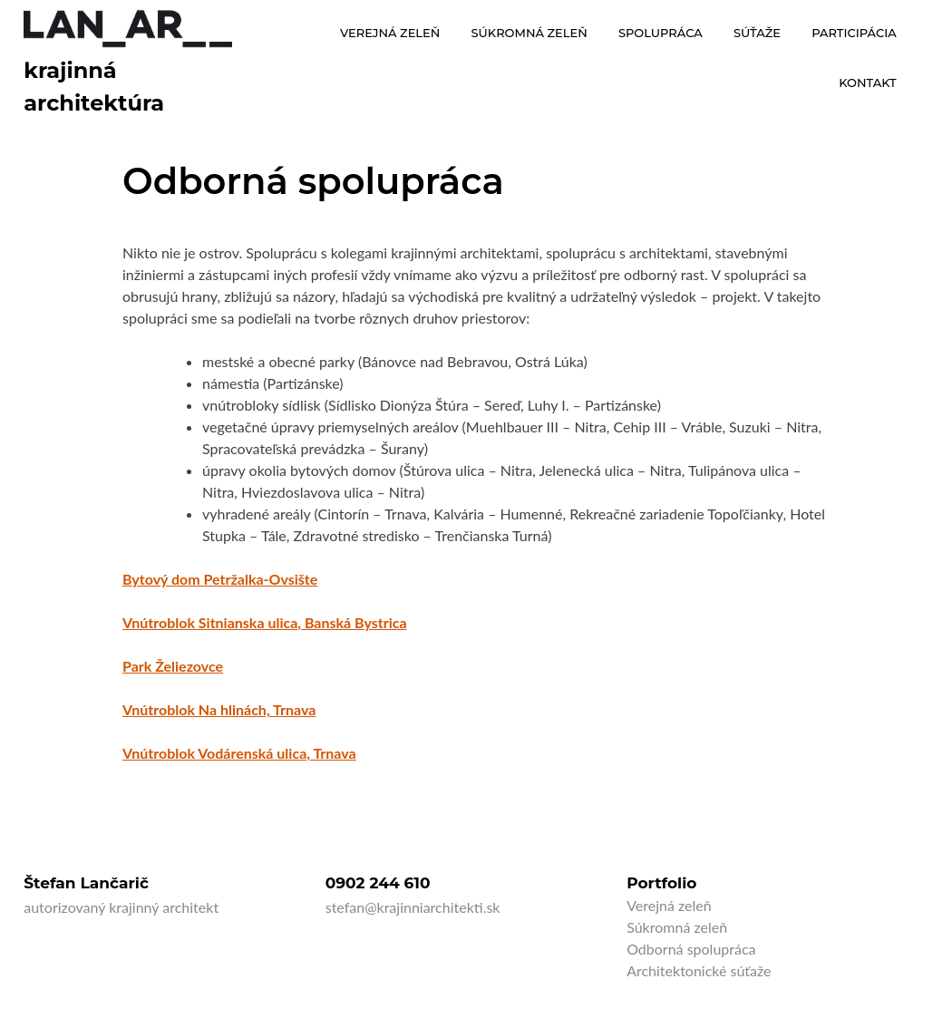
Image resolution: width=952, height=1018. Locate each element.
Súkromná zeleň (677, 927)
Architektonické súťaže (699, 970)
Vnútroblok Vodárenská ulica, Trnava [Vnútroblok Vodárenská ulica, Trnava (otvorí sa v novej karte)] (239, 752)
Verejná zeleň (669, 905)
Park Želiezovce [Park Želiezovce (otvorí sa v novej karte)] (172, 665)
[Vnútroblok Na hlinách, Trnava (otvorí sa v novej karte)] (219, 709)
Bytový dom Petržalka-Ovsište (219, 578)
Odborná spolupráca (691, 948)
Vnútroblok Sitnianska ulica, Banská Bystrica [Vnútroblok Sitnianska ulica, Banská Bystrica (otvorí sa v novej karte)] (264, 622)
